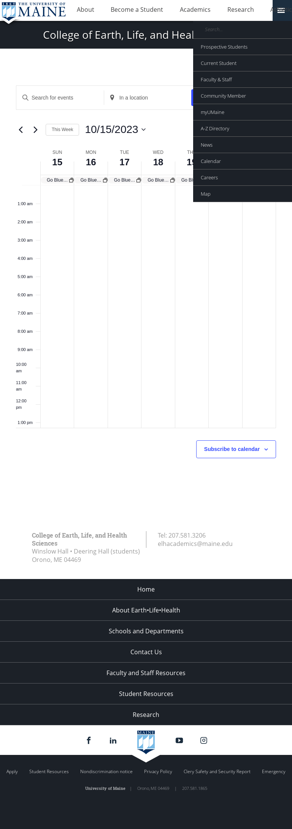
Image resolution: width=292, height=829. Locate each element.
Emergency (274, 771)
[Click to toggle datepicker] (115, 129)
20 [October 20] (225, 162)
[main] (146, 290)
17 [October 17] (124, 162)
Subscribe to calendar (232, 449)
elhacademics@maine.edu (195, 543)
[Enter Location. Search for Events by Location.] (148, 98)
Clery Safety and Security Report (217, 771)
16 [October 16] (91, 162)
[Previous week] (20, 129)
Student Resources (146, 694)
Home (146, 589)
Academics (176, 10)
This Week (62, 129)
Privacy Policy (158, 771)
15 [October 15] (57, 162)
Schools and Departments (146, 631)
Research (214, 10)
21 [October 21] (259, 162)
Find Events (214, 98)
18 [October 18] (158, 162)
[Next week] (35, 129)
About (81, 10)
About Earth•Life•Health (146, 610)
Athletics (249, 10)
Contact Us (146, 652)
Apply (12, 771)
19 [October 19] (192, 162)
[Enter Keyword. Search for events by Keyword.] (60, 98)
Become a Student (126, 10)
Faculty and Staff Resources (146, 673)
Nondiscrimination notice (106, 771)
